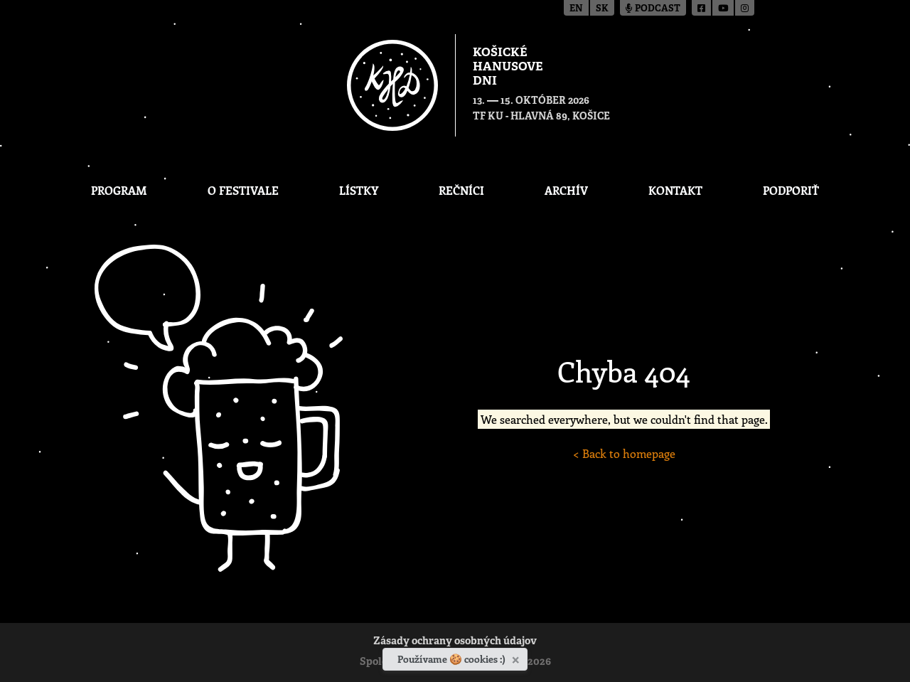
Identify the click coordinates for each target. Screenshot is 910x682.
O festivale (243, 190)
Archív (566, 190)
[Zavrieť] (517, 657)
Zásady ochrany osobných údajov (455, 641)
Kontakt (675, 190)
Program (119, 190)
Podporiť (791, 190)
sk (602, 9)
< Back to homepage (624, 453)
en (576, 9)
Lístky (358, 190)
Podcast (653, 9)
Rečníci (461, 190)
